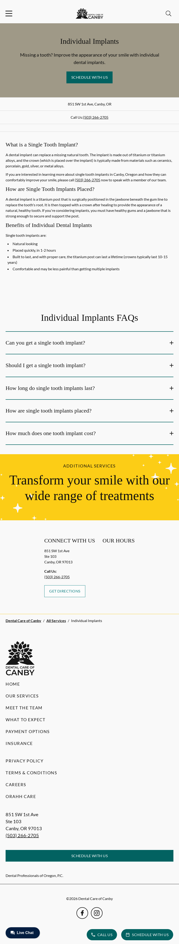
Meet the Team (24, 707)
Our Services (22, 695)
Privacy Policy (24, 760)
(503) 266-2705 (95, 117)
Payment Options (28, 731)
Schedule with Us (89, 77)
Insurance (19, 743)
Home (13, 684)
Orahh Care (21, 796)
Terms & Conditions (31, 772)
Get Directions (64, 591)
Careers (16, 784)
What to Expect (25, 719)
